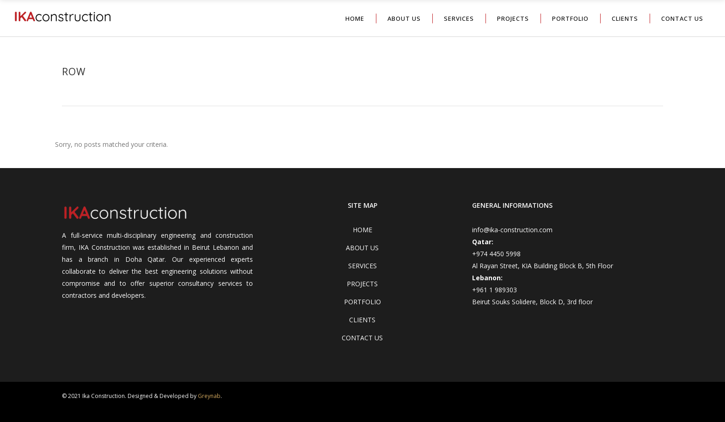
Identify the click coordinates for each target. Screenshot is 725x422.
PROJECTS (362, 283)
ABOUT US (362, 247)
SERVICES (362, 265)
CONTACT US (362, 337)
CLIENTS (362, 319)
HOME (362, 229)
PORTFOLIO (362, 301)
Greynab (209, 396)
